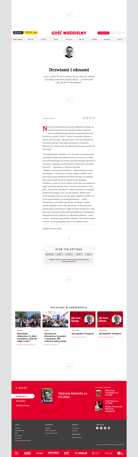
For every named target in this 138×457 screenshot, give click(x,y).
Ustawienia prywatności (51, 433)
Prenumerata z (28, 32)
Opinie (94, 39)
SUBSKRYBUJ (103, 33)
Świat (56, 39)
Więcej (120, 39)
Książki (20, 401)
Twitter (87, 117)
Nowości (20, 396)
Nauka (81, 39)
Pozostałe (20, 405)
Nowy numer (18, 39)
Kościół (31, 39)
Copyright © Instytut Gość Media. (103, 444)
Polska (43, 39)
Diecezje (107, 39)
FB (84, 117)
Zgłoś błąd (19, 444)
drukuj (90, 117)
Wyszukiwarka (123, 32)
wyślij (94, 117)
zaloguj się (115, 33)
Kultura (69, 39)
